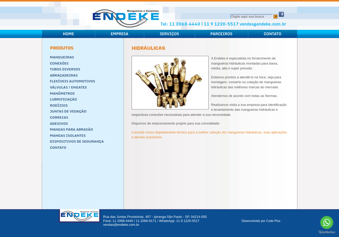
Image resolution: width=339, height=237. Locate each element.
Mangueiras (62, 57)
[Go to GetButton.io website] (327, 232)
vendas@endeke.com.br (263, 24)
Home (68, 34)
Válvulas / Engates (68, 87)
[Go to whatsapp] (326, 222)
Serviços (169, 34)
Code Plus (273, 221)
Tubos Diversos (65, 69)
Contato (272, 34)
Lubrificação (63, 99)
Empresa (119, 34)
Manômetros (62, 93)
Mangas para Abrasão (71, 129)
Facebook (281, 14)
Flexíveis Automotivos (72, 81)
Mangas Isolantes (68, 135)
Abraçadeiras (64, 75)
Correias (59, 117)
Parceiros (221, 34)
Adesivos (59, 123)
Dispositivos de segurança (77, 141)
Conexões (59, 63)
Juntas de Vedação (68, 111)
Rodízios (59, 105)
